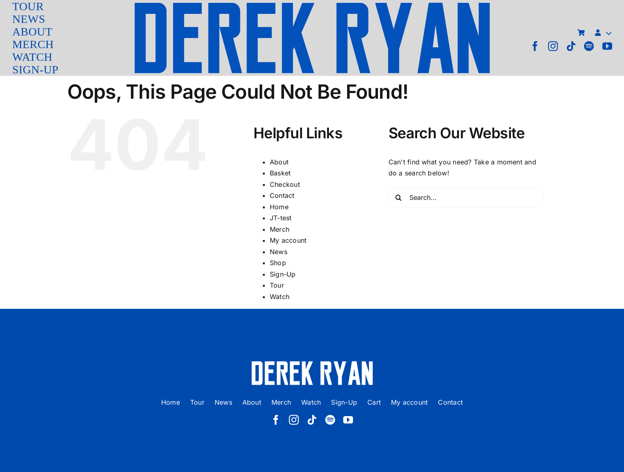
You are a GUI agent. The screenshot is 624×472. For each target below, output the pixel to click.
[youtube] (607, 46)
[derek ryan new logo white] (312, 364)
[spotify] (589, 46)
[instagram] (553, 46)
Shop (278, 263)
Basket (280, 173)
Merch (279, 229)
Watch (279, 297)
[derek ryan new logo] (312, 4)
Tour (277, 285)
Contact (282, 195)
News (278, 252)
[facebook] (535, 46)
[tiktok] (571, 46)
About (279, 162)
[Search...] (466, 197)
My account (288, 240)
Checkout (285, 184)
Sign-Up (283, 274)
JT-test (281, 218)
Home (279, 207)
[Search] (399, 197)
